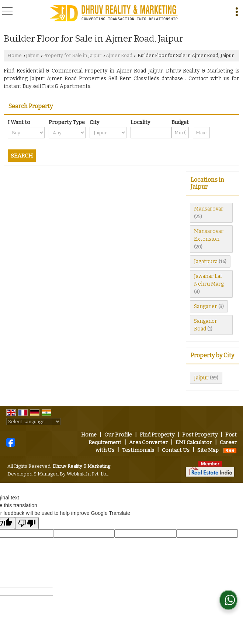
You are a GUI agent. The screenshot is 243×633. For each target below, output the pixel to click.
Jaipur (32, 55)
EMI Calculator (194, 442)
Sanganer (205, 306)
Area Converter (148, 442)
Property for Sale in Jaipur (72, 55)
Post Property (200, 435)
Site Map (208, 450)
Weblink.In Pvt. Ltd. (88, 474)
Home (14, 55)
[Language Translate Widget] (33, 421)
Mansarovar (208, 209)
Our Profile (118, 435)
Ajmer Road (119, 55)
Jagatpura (206, 261)
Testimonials (138, 450)
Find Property (157, 435)
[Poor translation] (27, 523)
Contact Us (176, 450)
